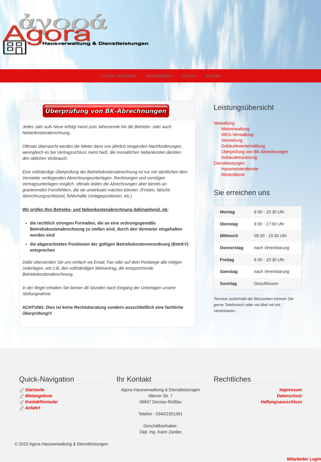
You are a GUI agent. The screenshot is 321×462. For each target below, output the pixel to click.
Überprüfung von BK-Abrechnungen (254, 151)
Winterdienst (233, 174)
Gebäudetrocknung (239, 157)
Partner (189, 75)
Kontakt (213, 75)
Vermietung (231, 140)
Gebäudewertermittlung (243, 146)
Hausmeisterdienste (239, 168)
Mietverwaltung (235, 128)
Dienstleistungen (229, 163)
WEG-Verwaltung (237, 134)
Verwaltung (224, 123)
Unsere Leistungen (118, 75)
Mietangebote (159, 75)
